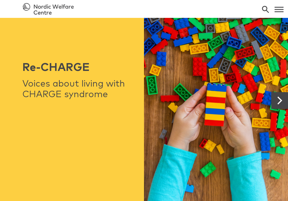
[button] (279, 100)
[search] (265, 9)
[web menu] (279, 8)
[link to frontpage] (144, 9)
